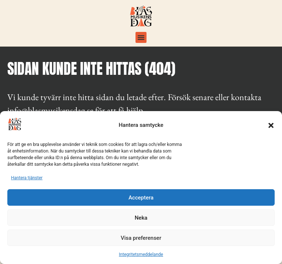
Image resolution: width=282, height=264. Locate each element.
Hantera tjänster (27, 177)
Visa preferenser (141, 238)
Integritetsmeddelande (141, 254)
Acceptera (141, 197)
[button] (271, 125)
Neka (141, 217)
